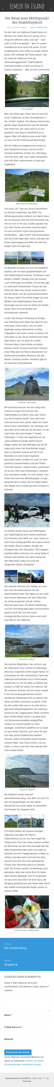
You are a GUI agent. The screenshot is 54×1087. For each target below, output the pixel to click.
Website (8, 1039)
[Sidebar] (3, 9)
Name (8, 1015)
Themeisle (27, 1081)
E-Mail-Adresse (13, 1027)
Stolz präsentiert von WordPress (18, 1078)
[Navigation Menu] (51, 9)
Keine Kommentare (39, 28)
